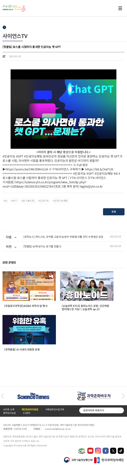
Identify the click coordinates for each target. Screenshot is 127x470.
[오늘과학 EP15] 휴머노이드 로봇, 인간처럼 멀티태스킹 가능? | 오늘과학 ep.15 (85, 307)
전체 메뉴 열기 (120, 8)
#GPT (14, 200)
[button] (2, 396)
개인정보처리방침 (29, 409)
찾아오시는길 (9, 412)
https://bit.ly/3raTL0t (99, 169)
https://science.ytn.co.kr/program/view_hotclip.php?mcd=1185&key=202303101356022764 (44, 184)
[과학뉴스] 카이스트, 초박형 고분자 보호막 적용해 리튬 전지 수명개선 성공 (63, 236)
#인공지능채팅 (60, 200)
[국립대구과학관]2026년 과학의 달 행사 (25, 306)
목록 (113, 211)
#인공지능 (43, 200)
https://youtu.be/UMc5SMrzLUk (26, 169)
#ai (5, 200)
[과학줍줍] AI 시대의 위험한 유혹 (22, 349)
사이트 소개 (8, 409)
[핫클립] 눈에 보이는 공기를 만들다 (42, 246)
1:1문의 (26, 412)
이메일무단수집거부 (54, 409)
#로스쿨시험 (28, 200)
